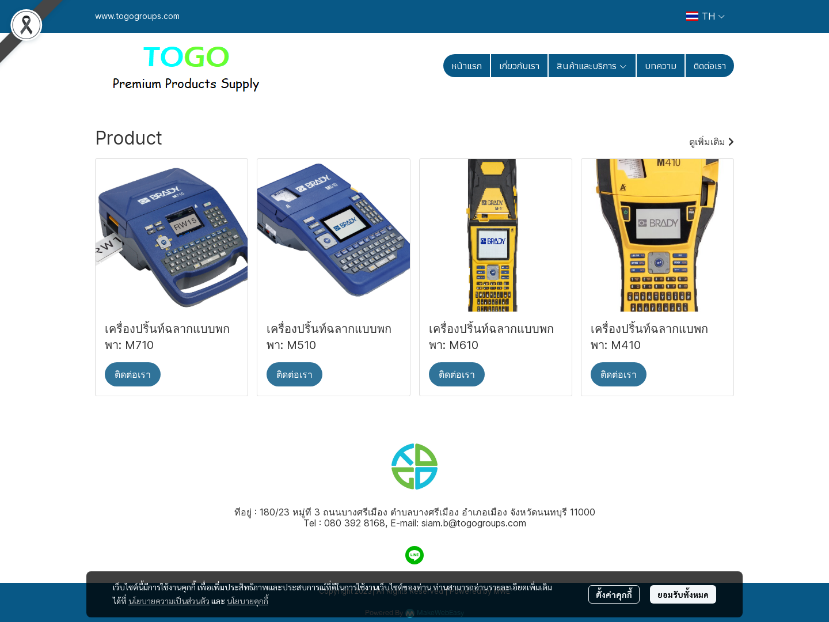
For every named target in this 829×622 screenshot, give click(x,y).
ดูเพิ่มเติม (711, 141)
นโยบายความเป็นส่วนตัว (169, 601)
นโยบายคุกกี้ (247, 601)
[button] (705, 16)
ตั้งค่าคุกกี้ (614, 594)
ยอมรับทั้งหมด (683, 594)
